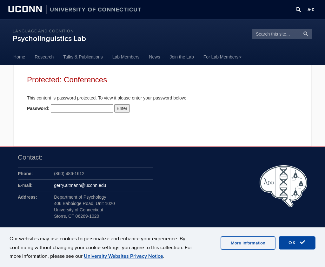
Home (19, 56)
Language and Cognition (43, 31)
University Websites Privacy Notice (123, 256)
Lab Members (126, 56)
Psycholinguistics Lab (49, 38)
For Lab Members (222, 56)
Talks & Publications (83, 56)
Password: (70, 108)
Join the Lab (181, 56)
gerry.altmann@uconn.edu (80, 185)
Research (44, 56)
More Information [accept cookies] (248, 243)
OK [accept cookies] (297, 242)
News (154, 56)
